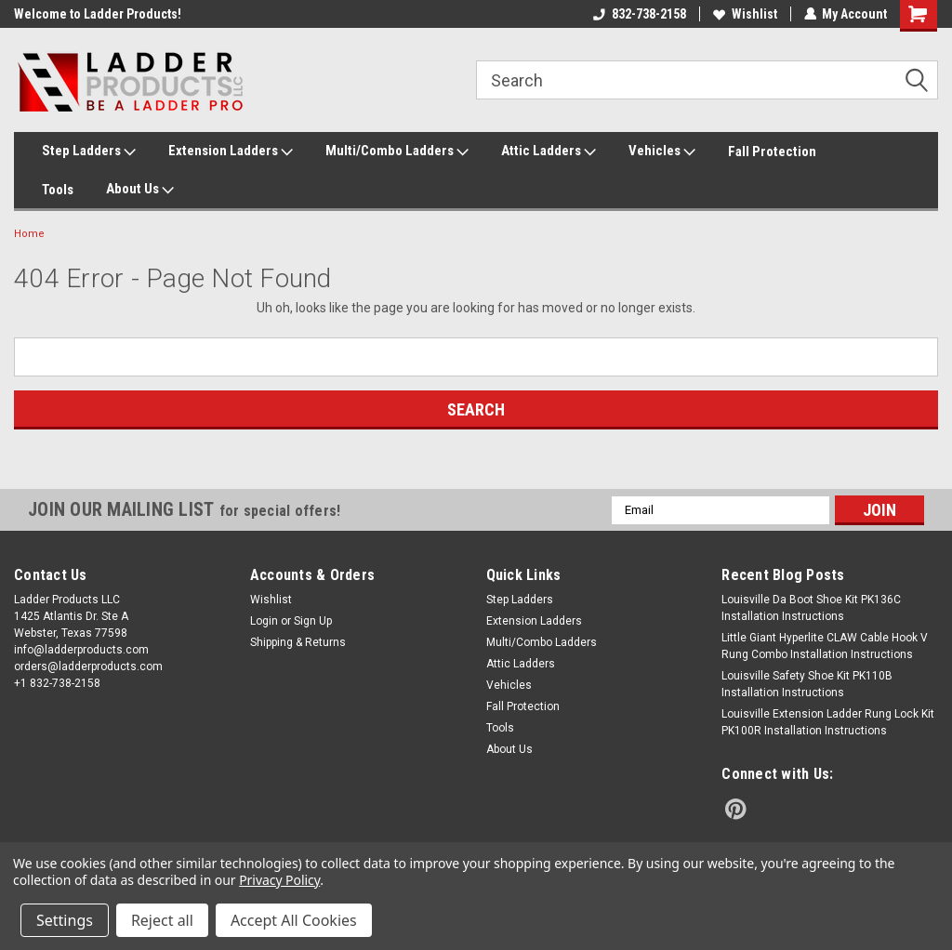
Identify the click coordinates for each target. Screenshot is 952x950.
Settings (64, 920)
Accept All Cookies (294, 920)
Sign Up (313, 620)
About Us (140, 189)
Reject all (162, 920)
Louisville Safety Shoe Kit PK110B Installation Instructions (806, 684)
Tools (57, 189)
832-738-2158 (638, 14)
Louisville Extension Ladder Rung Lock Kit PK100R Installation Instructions (827, 722)
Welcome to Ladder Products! (97, 14)
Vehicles (661, 151)
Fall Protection (772, 151)
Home (29, 234)
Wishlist (744, 14)
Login (264, 620)
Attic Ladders (548, 151)
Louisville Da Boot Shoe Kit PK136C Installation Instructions (811, 608)
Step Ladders (89, 151)
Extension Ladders (230, 151)
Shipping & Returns (298, 642)
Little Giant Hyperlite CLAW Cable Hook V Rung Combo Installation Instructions (824, 646)
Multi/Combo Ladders (397, 151)
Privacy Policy (279, 880)
